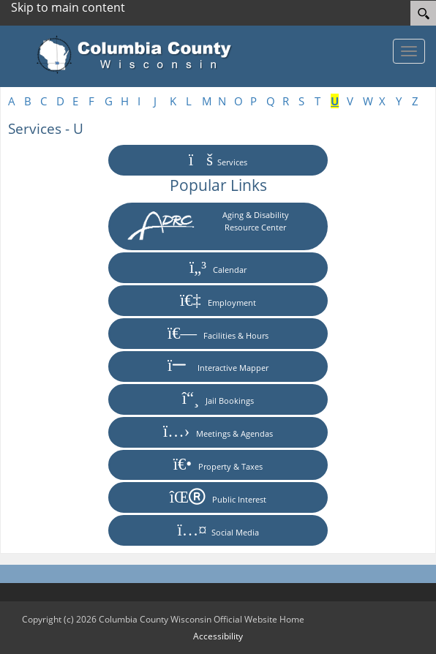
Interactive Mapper (218, 366)
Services (218, 160)
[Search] (423, 13)
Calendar (218, 268)
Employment (218, 301)
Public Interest (218, 497)
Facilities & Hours (218, 334)
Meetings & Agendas (218, 432)
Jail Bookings (218, 399)
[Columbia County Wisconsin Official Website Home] (138, 54)
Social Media (217, 530)
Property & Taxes (218, 464)
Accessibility (218, 636)
